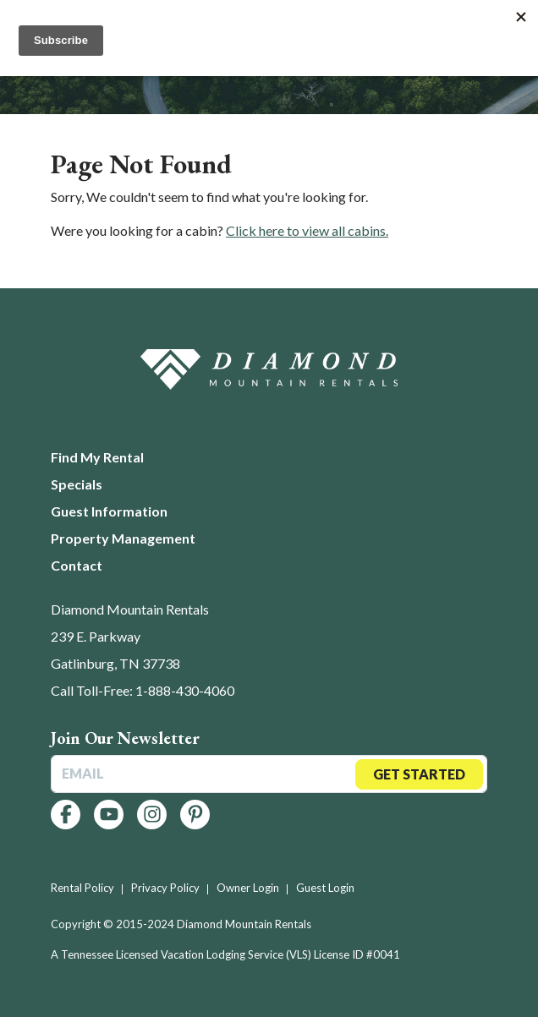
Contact (76, 565)
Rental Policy (82, 887)
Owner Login (248, 887)
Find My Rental (97, 457)
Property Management (123, 538)
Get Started (419, 774)
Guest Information (109, 511)
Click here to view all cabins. (307, 230)
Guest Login (325, 887)
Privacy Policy (165, 887)
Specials (76, 484)
